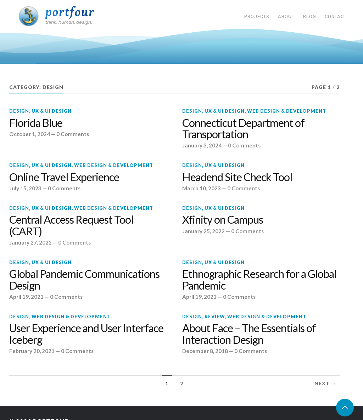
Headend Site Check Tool (237, 177)
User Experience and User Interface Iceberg (86, 334)
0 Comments (72, 134)
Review (215, 316)
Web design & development (286, 111)
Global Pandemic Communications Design (84, 279)
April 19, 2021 (26, 296)
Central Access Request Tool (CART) (71, 225)
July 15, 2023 (25, 188)
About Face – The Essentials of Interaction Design (249, 334)
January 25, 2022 (203, 231)
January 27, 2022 (30, 242)
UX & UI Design (52, 111)
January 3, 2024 (202, 145)
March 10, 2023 (201, 188)
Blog (309, 16)
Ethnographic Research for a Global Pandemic (259, 279)
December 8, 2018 (205, 351)
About (286, 16)
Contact (336, 16)
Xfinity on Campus (222, 219)
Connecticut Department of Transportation (243, 128)
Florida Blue (35, 123)
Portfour (70, 12)
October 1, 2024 (29, 134)
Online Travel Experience (64, 177)
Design (19, 111)
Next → (325, 383)
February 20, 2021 (32, 351)
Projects (256, 16)
